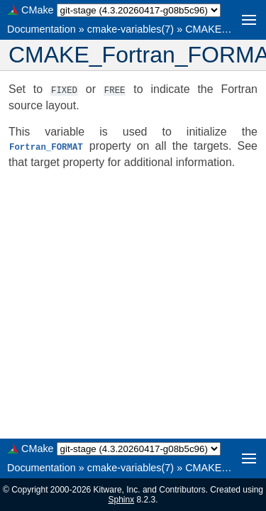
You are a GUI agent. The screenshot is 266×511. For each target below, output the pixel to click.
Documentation (41, 29)
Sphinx (121, 500)
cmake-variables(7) (130, 29)
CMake (37, 10)
